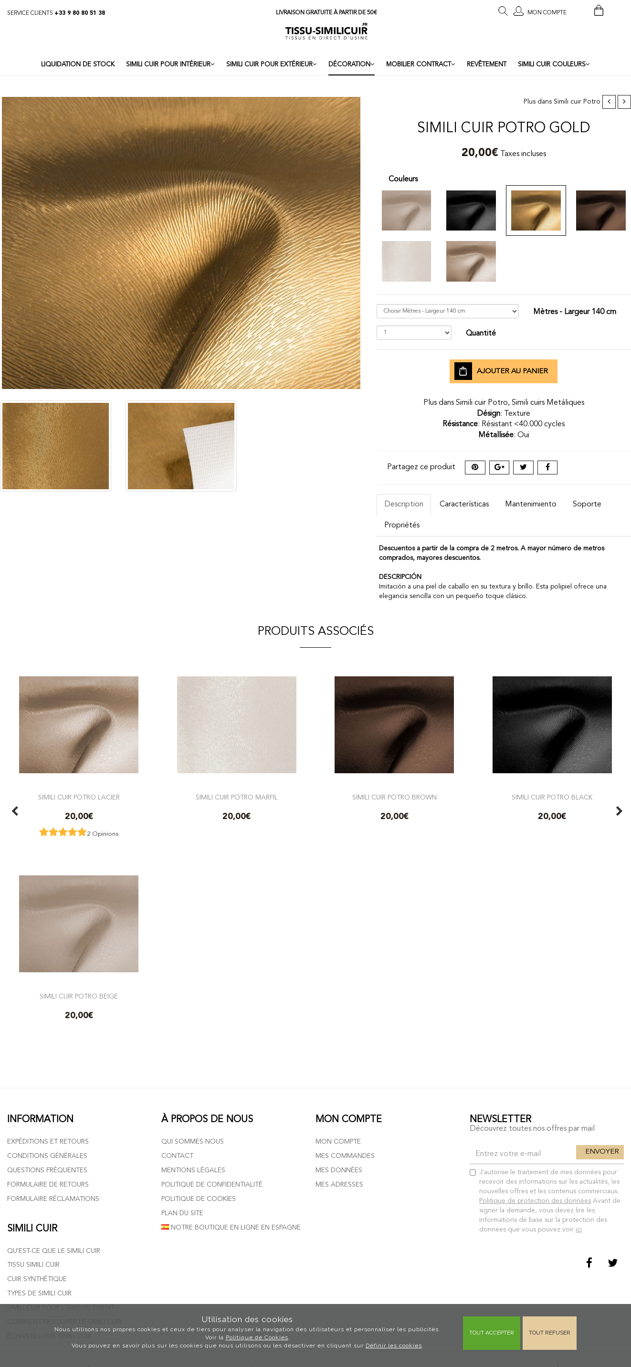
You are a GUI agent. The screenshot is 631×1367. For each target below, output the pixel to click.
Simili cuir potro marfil (237, 797)
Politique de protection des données (535, 1201)
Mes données (339, 1170)
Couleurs (403, 179)
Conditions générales (47, 1156)
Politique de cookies (198, 1199)
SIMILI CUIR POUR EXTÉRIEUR (271, 64)
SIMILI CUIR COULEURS (554, 64)
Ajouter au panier (501, 371)
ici (579, 1229)
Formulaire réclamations (53, 1199)
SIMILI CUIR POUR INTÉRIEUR (170, 64)
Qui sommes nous (192, 1141)
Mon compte (338, 1141)
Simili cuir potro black (552, 797)
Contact (177, 1156)
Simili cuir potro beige (79, 996)
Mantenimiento (531, 504)
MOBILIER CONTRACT (420, 64)
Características (464, 504)
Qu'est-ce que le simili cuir (53, 1251)
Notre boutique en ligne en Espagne (231, 1227)
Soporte (587, 504)
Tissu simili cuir (33, 1265)
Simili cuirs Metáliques (548, 403)
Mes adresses (339, 1184)
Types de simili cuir (39, 1293)
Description (403, 504)
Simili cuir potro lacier (79, 797)
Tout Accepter (491, 1332)
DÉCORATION (351, 64)
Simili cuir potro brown (394, 797)
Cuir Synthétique (37, 1279)
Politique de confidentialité (212, 1184)
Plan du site (182, 1213)
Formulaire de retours (48, 1184)
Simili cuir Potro (577, 102)
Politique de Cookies (257, 1337)
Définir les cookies (394, 1345)
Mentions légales (193, 1170)
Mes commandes (345, 1156)
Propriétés (402, 525)
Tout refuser (549, 1332)
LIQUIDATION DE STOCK (78, 65)
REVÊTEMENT (486, 65)
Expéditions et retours (48, 1141)
